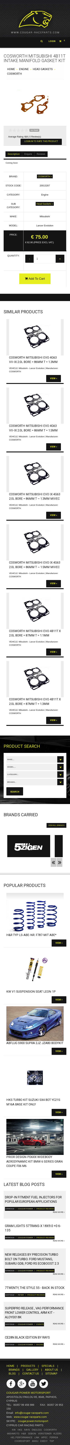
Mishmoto (13, 1433)
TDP (51, 1441)
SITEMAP (51, 1373)
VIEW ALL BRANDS (56, 825)
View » (53, 378)
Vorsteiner (45, 1433)
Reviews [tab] (41, 154)
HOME (11, 69)
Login (52, 41)
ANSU (35, 1441)
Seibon (32, 1433)
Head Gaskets (43, 69)
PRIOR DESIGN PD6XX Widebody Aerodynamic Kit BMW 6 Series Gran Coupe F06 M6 (34, 1161)
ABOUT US (51, 1369)
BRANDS (14, 1369)
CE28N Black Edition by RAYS (27, 1337)
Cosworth (50, 1429)
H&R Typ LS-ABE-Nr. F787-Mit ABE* (31, 935)
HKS (20, 1429)
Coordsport (22, 1441)
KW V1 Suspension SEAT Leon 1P (31, 991)
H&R (23, 1433)
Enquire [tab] (28, 154)
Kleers (57, 1433)
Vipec (44, 1437)
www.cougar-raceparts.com (30, 1416)
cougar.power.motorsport (33, 1421)
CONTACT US (30, 1373)
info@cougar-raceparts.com (32, 1412)
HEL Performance (21, 1437)
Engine (24, 69)
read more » (59, 1212)
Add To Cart (35, 278)
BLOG (12, 1373)
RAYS (27, 1429)
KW (14, 1429)
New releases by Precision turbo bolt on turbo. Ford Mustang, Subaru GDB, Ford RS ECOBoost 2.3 (32, 1259)
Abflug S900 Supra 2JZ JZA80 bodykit (34, 1043)
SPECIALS (48, 1366)
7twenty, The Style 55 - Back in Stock (35, 1288)
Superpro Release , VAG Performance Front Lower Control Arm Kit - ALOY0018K (34, 1312)
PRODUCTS (28, 1366)
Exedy (43, 1441)
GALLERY (32, 1369)
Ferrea (54, 1437)
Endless (37, 1429)
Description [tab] (14, 154)
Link (36, 1437)
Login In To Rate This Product (41, 141)
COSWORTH (14, 73)
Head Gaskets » (45, 203)
